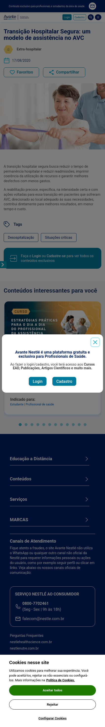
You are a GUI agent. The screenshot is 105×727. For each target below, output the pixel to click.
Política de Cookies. (60, 683)
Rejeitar (52, 707)
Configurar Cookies (52, 721)
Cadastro (64, 381)
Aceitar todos (52, 693)
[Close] (95, 342)
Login (38, 381)
